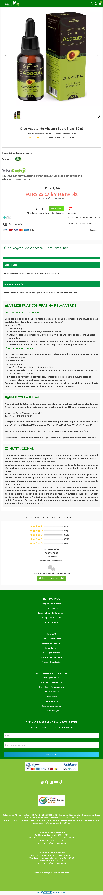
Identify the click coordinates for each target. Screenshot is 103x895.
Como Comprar (51, 648)
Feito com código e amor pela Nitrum (51, 872)
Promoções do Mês (51, 677)
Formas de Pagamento (51, 643)
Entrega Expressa (51, 652)
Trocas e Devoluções (51, 662)
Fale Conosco (51, 622)
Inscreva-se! (51, 754)
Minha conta (51, 696)
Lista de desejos (51, 710)
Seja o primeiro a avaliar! (51, 578)
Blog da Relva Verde (51, 603)
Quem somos (51, 608)
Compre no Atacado (51, 617)
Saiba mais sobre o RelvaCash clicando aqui (17, 179)
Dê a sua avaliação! (64, 137)
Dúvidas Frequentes (51, 638)
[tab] (51, 218)
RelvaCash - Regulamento (51, 687)
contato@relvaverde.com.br (26, 412)
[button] (5, 56)
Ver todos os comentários (51, 560)
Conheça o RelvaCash (51, 682)
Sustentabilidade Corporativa (52, 613)
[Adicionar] (42, 209)
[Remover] (31, 209)
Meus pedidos (51, 701)
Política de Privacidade (51, 657)
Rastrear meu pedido (51, 706)
